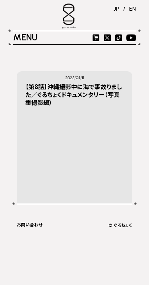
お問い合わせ (30, 224)
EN (132, 9)
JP (116, 9)
